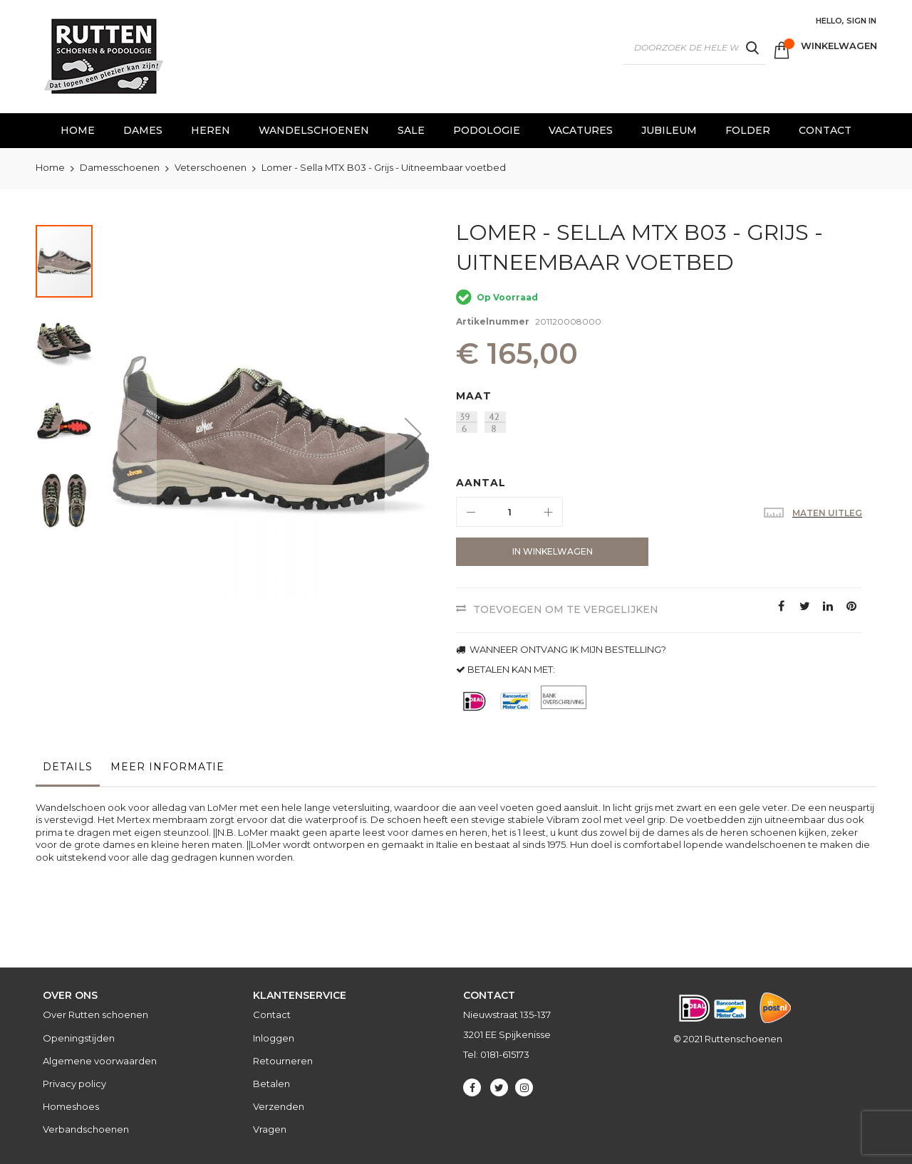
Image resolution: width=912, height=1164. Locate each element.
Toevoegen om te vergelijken (565, 609)
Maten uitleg (827, 513)
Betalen (271, 1083)
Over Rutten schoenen (95, 1014)
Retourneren (283, 1060)
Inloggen (273, 1038)
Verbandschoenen (86, 1129)
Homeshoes (71, 1106)
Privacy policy (74, 1083)
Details (68, 766)
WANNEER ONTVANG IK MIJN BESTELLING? (561, 649)
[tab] (68, 770)
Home (50, 167)
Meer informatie (167, 766)
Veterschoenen (211, 167)
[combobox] (694, 47)
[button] (128, 433)
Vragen (269, 1129)
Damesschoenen (120, 167)
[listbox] (662, 423)
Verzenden (278, 1106)
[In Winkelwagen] (552, 552)
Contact (272, 1014)
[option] (466, 422)
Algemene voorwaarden (100, 1060)
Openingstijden (79, 1038)
